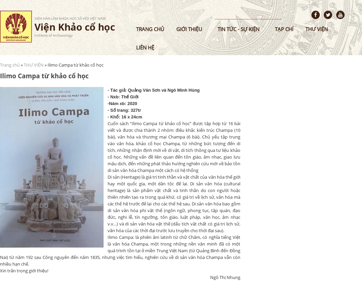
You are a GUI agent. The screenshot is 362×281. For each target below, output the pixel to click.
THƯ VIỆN (34, 65)
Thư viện (316, 29)
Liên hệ (145, 47)
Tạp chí (284, 29)
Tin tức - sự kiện (238, 29)
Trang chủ (150, 29)
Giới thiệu (189, 29)
